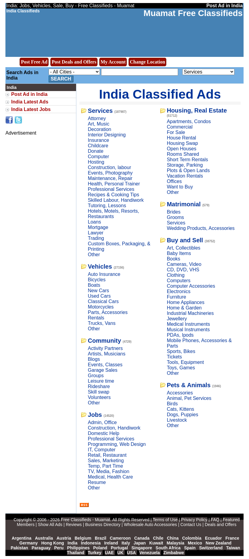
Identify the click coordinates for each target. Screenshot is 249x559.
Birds (172, 403)
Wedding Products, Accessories (201, 228)
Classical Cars (103, 301)
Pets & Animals (189, 385)
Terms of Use (165, 519)
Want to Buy (180, 186)
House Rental (181, 137)
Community (104, 340)
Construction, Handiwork (114, 427)
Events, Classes (105, 364)
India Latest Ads (29, 101)
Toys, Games (181, 367)
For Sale (176, 132)
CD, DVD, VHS (183, 269)
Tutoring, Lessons (107, 205)
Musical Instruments (188, 329)
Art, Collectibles (183, 247)
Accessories (180, 392)
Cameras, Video (184, 264)
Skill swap (98, 391)
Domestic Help (103, 433)
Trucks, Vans (102, 323)
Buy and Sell (185, 240)
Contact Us (190, 524)
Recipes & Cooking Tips (113, 194)
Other (94, 254)
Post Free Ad (34, 61)
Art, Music (98, 123)
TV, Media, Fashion (108, 471)
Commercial (180, 126)
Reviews (74, 524)
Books (173, 258)
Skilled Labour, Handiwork (116, 200)
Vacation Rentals (185, 175)
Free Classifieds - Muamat (85, 519)
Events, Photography (110, 172)
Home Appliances (186, 302)
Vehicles (100, 266)
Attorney (97, 118)
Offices (174, 181)
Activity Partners (105, 348)
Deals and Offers (220, 524)
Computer (98, 156)
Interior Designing (107, 134)
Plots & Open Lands (188, 170)
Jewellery (177, 318)
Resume (97, 482)
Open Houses (181, 148)
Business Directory (102, 524)
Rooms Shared (183, 154)
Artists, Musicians (106, 353)
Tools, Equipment (185, 362)
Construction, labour (109, 167)
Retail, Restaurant (107, 455)
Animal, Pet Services (189, 398)
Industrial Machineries (190, 313)
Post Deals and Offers (74, 61)
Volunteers (99, 397)
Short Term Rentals (187, 159)
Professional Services (111, 189)
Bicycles (97, 279)
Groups (96, 375)
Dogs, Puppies (182, 414)
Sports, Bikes (181, 351)
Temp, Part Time (105, 466)
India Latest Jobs (31, 109)
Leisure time (101, 381)
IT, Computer (102, 449)
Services (100, 110)
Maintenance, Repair (110, 178)
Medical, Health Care (110, 476)
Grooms (175, 217)
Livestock (177, 420)
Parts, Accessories (108, 312)
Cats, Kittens (180, 409)
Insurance (98, 140)
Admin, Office (102, 422)
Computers (178, 280)
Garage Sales (102, 370)
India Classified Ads (160, 94)
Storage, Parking (185, 165)
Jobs (95, 414)
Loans (94, 221)
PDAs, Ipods (180, 335)
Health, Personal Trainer (114, 183)
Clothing (176, 275)
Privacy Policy (194, 519)
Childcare (98, 145)
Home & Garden (184, 307)
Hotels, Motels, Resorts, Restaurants (113, 213)
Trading (96, 238)
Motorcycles (100, 306)
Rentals (96, 317)
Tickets (174, 356)
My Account (113, 61)
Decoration (99, 129)
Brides (173, 211)
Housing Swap (182, 143)
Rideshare (99, 386)
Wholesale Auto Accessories (150, 524)
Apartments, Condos (189, 121)
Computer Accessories (191, 286)
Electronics (178, 291)
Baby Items (179, 253)
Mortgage (98, 227)
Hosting (96, 162)
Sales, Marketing (106, 460)
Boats (94, 285)
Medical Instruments (188, 324)
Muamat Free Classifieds (193, 13)
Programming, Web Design (117, 444)
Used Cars (99, 296)
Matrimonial (184, 204)
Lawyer (96, 232)
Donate (96, 151)
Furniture (176, 296)
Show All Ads (50, 524)
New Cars (98, 290)
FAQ (215, 519)
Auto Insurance (104, 274)
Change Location (147, 61)
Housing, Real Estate (197, 110)
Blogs (94, 359)
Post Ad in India (29, 94)
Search (61, 78)
